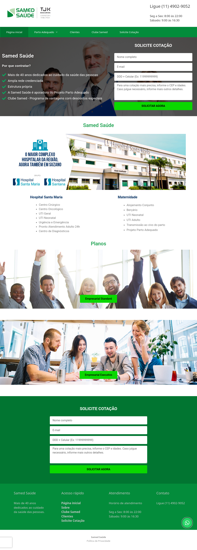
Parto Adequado (49, 32)
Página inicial (14, 32)
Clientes (75, 32)
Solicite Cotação (129, 32)
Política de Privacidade (98, 540)
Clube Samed (100, 32)
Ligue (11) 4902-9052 (170, 503)
